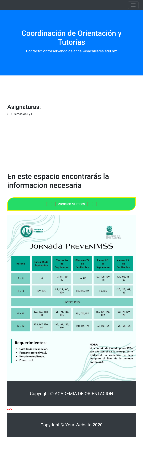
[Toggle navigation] (133, 5)
